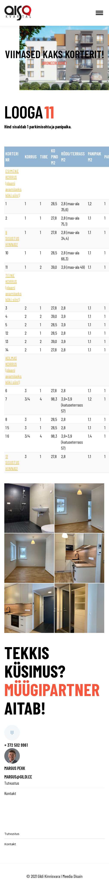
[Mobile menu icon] (99, 13)
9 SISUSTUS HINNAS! (12, 238)
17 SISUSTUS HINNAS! (12, 462)
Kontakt (10, 793)
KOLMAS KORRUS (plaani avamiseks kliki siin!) (13, 370)
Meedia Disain (72, 876)
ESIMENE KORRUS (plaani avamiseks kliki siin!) (13, 183)
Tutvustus (11, 783)
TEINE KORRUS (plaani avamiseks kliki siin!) (13, 287)
